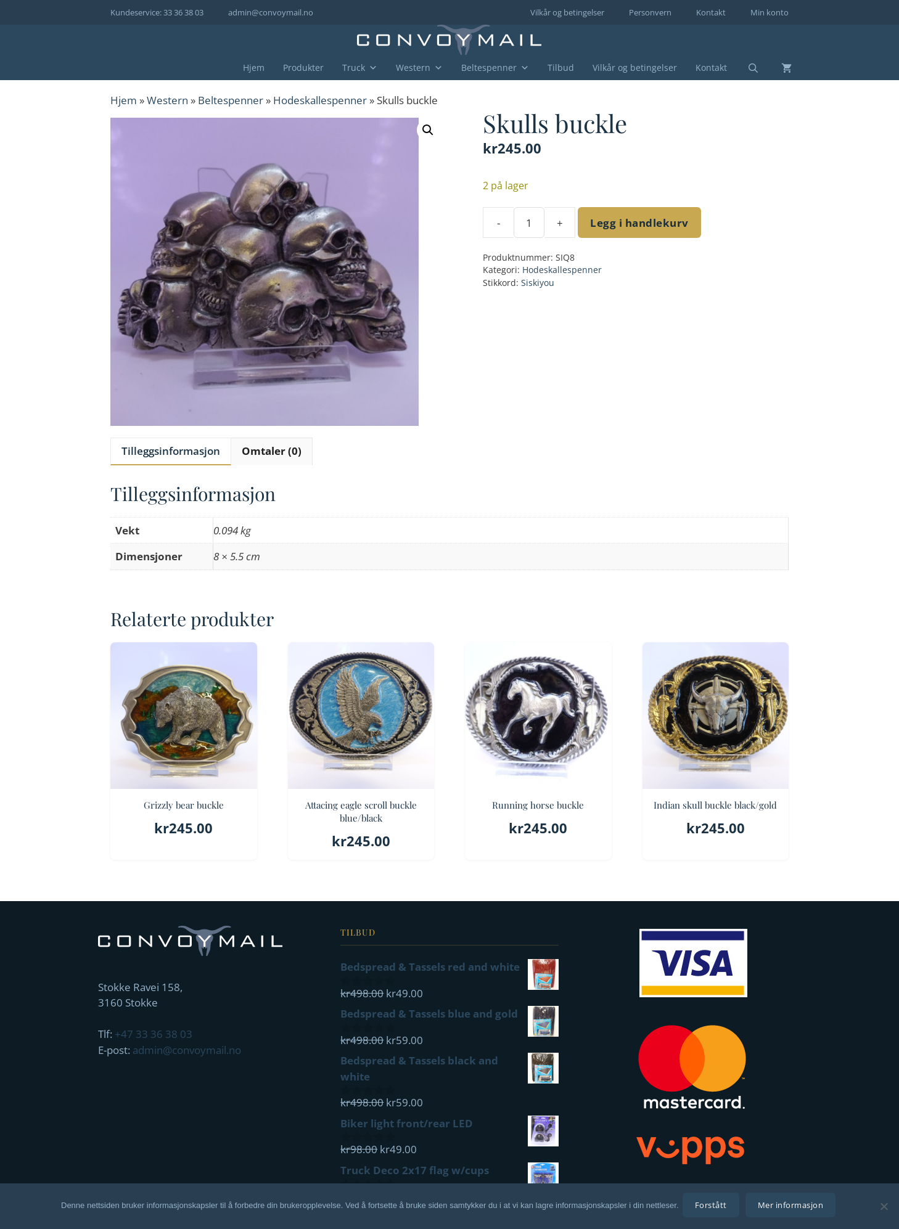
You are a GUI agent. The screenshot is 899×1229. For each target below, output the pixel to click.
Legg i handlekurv (639, 223)
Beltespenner (495, 67)
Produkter (303, 67)
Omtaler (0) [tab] (272, 451)
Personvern (650, 12)
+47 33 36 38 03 (153, 1034)
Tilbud (561, 67)
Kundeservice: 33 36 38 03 (156, 12)
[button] (428, 130)
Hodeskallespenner (320, 100)
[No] (883, 1207)
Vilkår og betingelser (567, 12)
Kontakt (711, 12)
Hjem (254, 67)
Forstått (713, 1207)
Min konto (769, 12)
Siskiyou (537, 282)
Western (419, 67)
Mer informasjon (793, 1207)
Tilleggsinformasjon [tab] (170, 451)
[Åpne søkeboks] (745, 68)
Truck (359, 67)
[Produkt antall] (529, 222)
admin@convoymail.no (270, 12)
